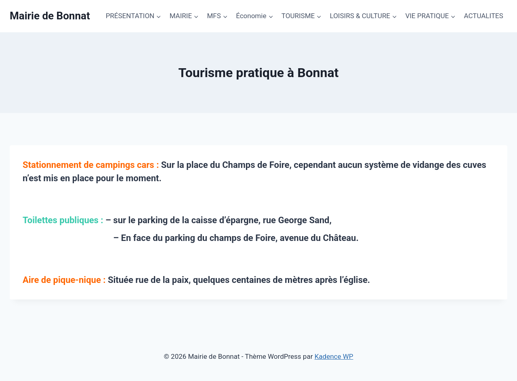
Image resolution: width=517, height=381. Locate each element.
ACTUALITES (483, 16)
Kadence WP (334, 356)
